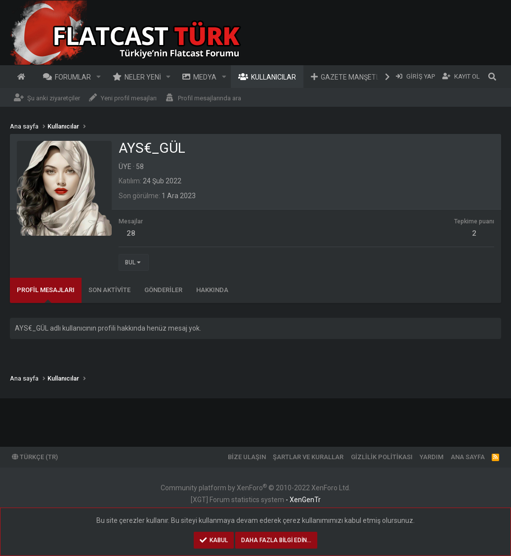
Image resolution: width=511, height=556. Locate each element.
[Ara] (492, 76)
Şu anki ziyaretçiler (53, 98)
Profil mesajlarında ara (209, 98)
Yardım (431, 457)
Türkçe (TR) (35, 457)
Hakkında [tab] (212, 290)
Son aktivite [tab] (109, 290)
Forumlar (73, 77)
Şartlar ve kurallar (308, 457)
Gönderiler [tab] (163, 290)
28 (131, 233)
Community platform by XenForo (255, 488)
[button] (98, 76)
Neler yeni (143, 77)
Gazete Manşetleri (355, 77)
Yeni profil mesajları (129, 98)
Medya (204, 77)
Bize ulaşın (247, 457)
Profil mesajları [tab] (46, 290)
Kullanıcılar (273, 77)
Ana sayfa (23, 76)
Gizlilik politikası (382, 457)
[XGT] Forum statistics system (256, 500)
